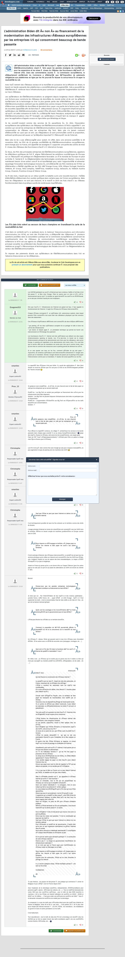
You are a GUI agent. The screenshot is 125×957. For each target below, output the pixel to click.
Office (95, 5)
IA (39, 5)
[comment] (62, 487)
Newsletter (71, 2)
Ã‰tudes (91, 2)
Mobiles (102, 5)
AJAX (19, 8)
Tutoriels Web (53, 11)
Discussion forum (106, 59)
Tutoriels (40, 2)
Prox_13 (15, 386)
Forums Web (35, 11)
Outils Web (83, 11)
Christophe (15, 448)
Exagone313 (15, 307)
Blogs (54, 2)
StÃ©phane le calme (30, 50)
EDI (72, 5)
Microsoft (51, 5)
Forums (30, 2)
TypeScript (84, 8)
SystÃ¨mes (110, 5)
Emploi (82, 2)
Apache (25, 8)
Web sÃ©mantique (96, 8)
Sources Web (64, 11)
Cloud (34, 5)
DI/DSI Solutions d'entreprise (21, 5)
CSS (36, 8)
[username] (68, 466)
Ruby (77, 8)
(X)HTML (119, 8)
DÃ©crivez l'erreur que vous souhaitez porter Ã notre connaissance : (62, 485)
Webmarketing (109, 8)
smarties (15, 366)
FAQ (48, 2)
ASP (31, 8)
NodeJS (65, 8)
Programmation (80, 5)
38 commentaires (46, 50)
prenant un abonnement (22, 265)
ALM (44, 5)
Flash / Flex (48, 8)
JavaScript (58, 8)
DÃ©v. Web (64, 5)
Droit (99, 2)
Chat (62, 2)
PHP (71, 8)
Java (57, 5)
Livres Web (74, 11)
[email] (68, 470)
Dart (41, 8)
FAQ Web (44, 11)
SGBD (89, 5)
